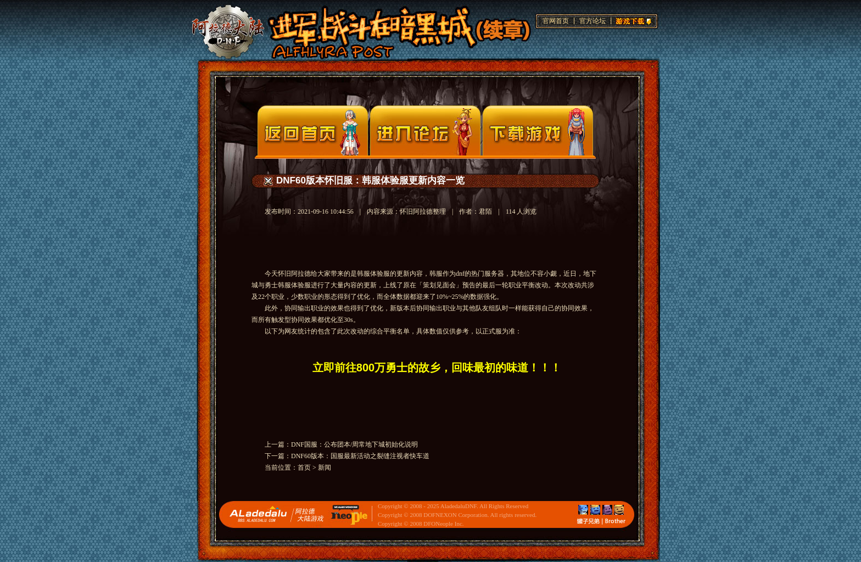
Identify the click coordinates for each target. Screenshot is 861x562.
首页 (304, 467)
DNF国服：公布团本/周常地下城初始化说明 (354, 444)
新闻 (324, 467)
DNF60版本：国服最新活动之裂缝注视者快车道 (360, 456)
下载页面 (538, 130)
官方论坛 (592, 21)
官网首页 (556, 21)
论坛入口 (425, 130)
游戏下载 (632, 19)
